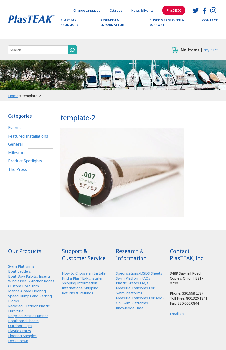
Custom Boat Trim (23, 285)
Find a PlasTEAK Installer (82, 278)
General (15, 144)
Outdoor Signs (20, 325)
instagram (213, 10)
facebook (204, 10)
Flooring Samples (22, 335)
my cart (211, 50)
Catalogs (116, 10)
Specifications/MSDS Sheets (139, 273)
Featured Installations (28, 136)
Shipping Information (79, 282)
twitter (195, 10)
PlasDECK (174, 10)
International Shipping (80, 287)
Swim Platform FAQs (133, 278)
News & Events (142, 10)
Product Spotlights (25, 161)
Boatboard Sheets (23, 320)
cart (174, 49)
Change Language (87, 10)
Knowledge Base (129, 307)
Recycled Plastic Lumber (28, 315)
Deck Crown (18, 340)
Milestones (18, 152)
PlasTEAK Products (69, 22)
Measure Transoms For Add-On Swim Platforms (140, 300)
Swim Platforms (21, 266)
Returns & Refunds (77, 292)
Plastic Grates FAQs (132, 282)
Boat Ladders (19, 271)
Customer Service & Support (166, 22)
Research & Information (112, 22)
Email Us (177, 313)
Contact (210, 20)
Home (13, 95)
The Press (17, 169)
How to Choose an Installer (84, 273)
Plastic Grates (19, 330)
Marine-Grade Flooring (27, 290)
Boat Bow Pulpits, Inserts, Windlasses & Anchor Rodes (31, 278)
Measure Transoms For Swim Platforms (135, 290)
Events (14, 127)
